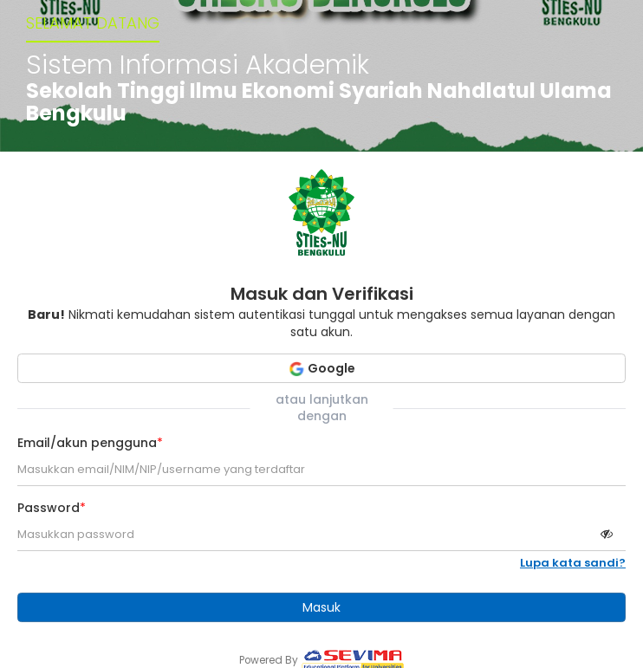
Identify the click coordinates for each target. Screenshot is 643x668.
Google (322, 368)
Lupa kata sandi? (573, 563)
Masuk (321, 607)
